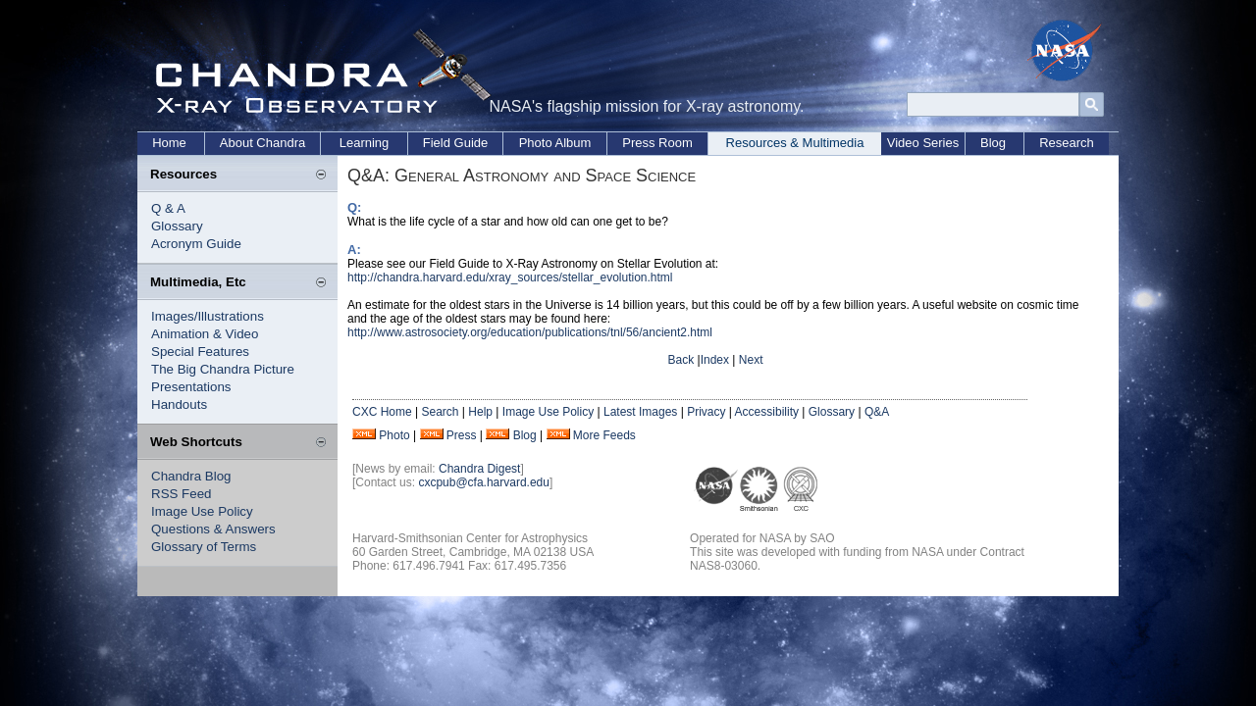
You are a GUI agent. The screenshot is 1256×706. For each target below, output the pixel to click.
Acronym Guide (196, 243)
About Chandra (262, 142)
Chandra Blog (191, 476)
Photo (394, 435)
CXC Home (382, 412)
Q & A (168, 208)
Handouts (179, 404)
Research (1066, 142)
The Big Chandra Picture (222, 369)
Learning (365, 142)
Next (751, 360)
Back (681, 360)
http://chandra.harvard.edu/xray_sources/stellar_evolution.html (510, 277)
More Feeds (604, 435)
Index (715, 360)
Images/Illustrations (207, 316)
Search (439, 412)
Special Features (200, 351)
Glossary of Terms (203, 546)
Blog (993, 142)
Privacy (706, 412)
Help (480, 412)
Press (461, 435)
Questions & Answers (213, 529)
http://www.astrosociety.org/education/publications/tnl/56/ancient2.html (529, 332)
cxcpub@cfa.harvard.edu (484, 482)
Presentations (191, 386)
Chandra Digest (479, 469)
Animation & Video (204, 334)
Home (169, 142)
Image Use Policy (202, 511)
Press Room (657, 142)
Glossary (177, 226)
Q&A (876, 412)
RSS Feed (181, 493)
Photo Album (555, 142)
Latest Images (640, 412)
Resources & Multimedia (795, 142)
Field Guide (455, 142)
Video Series (923, 142)
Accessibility (767, 412)
